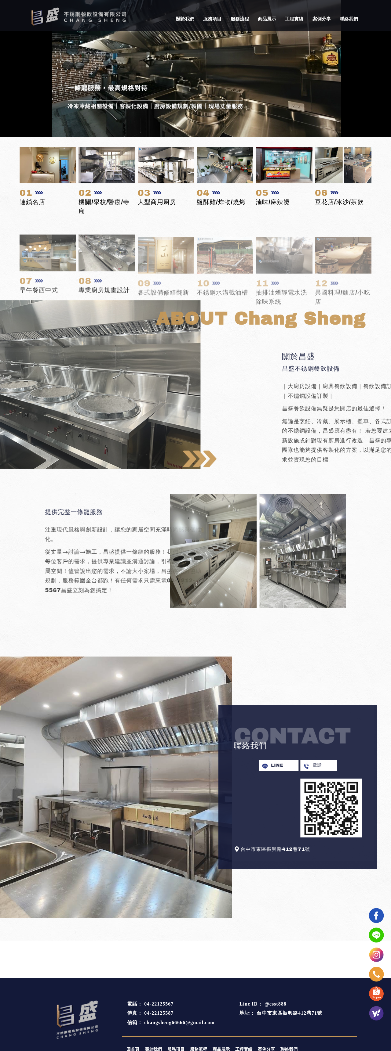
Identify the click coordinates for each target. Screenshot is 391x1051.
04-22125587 (159, 1013)
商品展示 (267, 18)
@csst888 (276, 1003)
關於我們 (185, 18)
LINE (291, 765)
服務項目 (212, 18)
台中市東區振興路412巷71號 (289, 1013)
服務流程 (240, 18)
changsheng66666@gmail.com (179, 1022)
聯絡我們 (349, 18)
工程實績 (294, 18)
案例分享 (321, 18)
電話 (330, 765)
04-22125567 (159, 1003)
